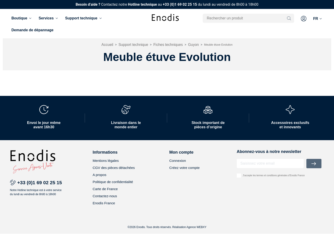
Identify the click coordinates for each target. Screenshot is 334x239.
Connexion (178, 164)
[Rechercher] (245, 18)
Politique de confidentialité (114, 186)
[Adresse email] (270, 167)
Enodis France (104, 208)
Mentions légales (106, 164)
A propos (100, 179)
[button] (303, 19)
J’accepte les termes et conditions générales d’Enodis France (274, 179)
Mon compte (181, 156)
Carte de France (106, 194)
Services (49, 18)
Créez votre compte (185, 172)
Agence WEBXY (196, 232)
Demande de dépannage (32, 30)
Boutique (21, 18)
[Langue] (318, 19)
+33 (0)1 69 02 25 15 (180, 4)
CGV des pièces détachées (115, 172)
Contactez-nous (105, 201)
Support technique (83, 18)
